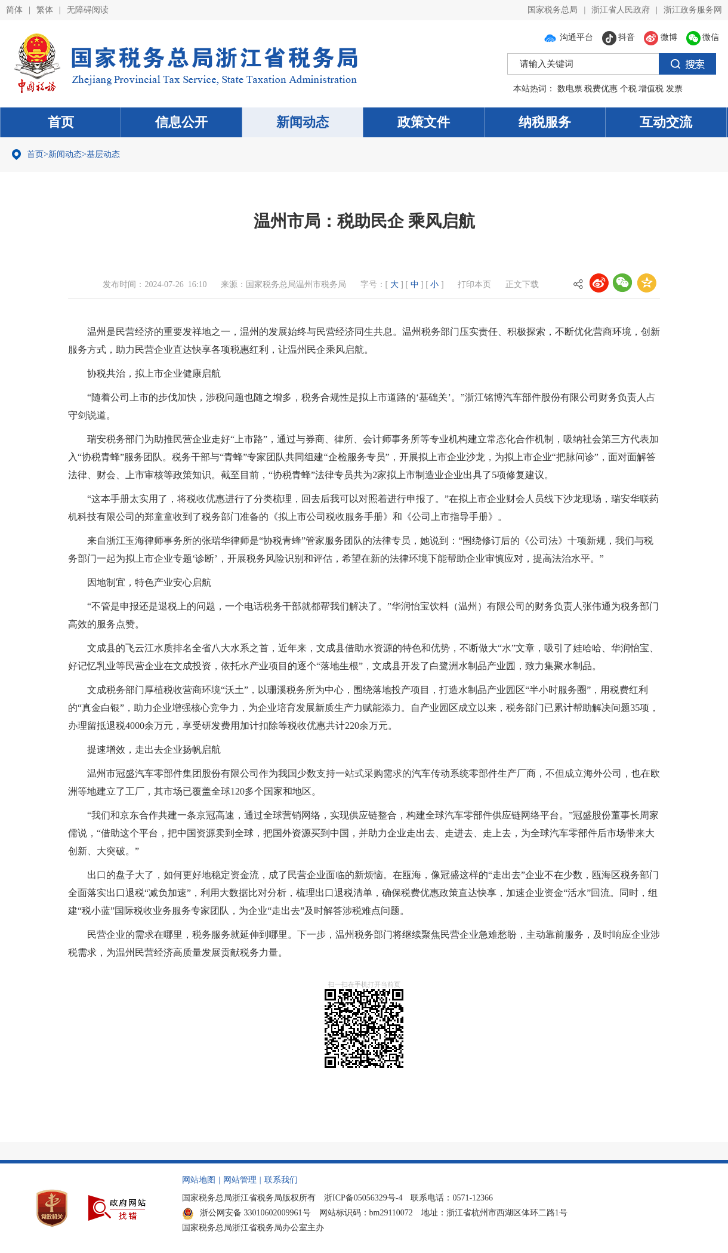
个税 (628, 88)
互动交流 (666, 122)
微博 (660, 37)
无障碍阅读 (88, 9)
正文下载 (522, 284)
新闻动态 (302, 122)
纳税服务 (545, 122)
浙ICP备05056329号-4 (363, 1197)
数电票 (569, 88)
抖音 (619, 37)
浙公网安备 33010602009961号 (246, 1212)
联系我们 (281, 1179)
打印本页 (474, 284)
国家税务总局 (553, 9)
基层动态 (103, 154)
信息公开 (181, 122)
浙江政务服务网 (693, 9)
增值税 (651, 88)
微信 (703, 37)
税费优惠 (601, 88)
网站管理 (240, 1179)
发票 (674, 88)
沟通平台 (568, 37)
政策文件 (423, 122)
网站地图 (198, 1179)
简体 (14, 9)
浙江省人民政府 (620, 9)
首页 (61, 122)
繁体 (44, 9)
